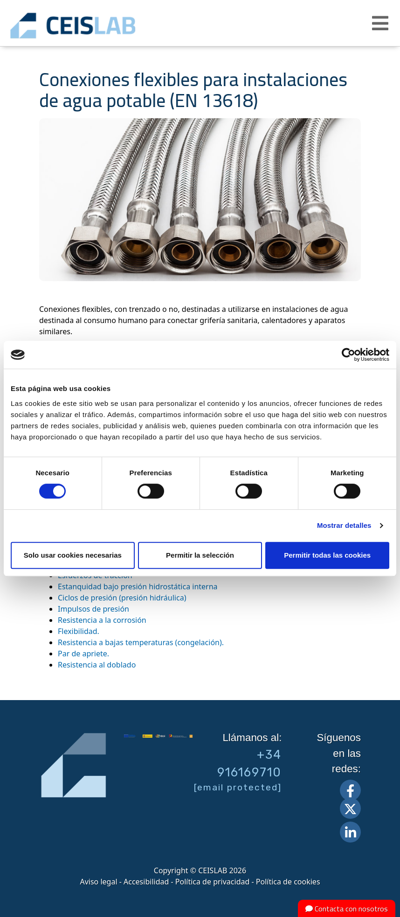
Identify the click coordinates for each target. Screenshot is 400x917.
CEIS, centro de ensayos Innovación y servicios (102, 25)
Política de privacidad (212, 882)
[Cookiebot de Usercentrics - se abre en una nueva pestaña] (348, 355)
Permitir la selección (200, 555)
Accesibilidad (146, 882)
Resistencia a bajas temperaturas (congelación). (141, 642)
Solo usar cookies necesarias (73, 555)
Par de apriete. (83, 653)
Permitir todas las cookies (327, 555)
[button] (381, 23)
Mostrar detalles (344, 525)
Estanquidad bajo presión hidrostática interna (138, 586)
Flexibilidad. (78, 631)
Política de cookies (288, 882)
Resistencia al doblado (97, 665)
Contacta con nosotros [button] (346, 909)
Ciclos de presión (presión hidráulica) (122, 598)
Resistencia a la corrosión (102, 620)
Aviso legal (98, 882)
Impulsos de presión (93, 609)
